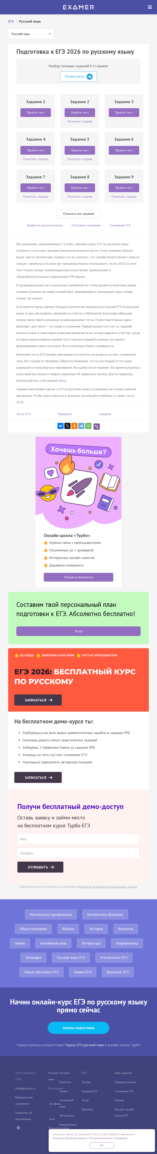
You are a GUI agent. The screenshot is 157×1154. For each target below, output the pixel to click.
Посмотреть (79, 77)
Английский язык (53, 943)
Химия (20, 943)
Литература (91, 943)
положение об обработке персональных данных (107, 886)
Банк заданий (123, 1073)
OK (102, 1145)
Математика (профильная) (51, 914)
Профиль (55, 1104)
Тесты (85, 1100)
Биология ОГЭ (118, 972)
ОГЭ (84, 1073)
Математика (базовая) (105, 914)
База (52, 1119)
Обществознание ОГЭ (41, 972)
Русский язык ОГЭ (71, 957)
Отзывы (119, 1100)
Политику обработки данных (70, 1138)
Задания (105, 414)
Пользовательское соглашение (108, 1138)
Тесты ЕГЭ (23, 414)
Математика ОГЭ (114, 957)
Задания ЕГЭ (89, 1091)
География (33, 957)
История (96, 928)
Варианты (65, 414)
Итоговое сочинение (86, 225)
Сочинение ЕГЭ (120, 225)
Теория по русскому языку (44, 225)
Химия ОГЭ (82, 972)
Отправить (38, 867)
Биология (125, 928)
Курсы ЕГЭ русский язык (85, 1045)
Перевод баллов (125, 1082)
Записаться (36, 700)
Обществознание (33, 928)
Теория (86, 1082)
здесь (62, 380)
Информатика (127, 943)
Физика (68, 928)
